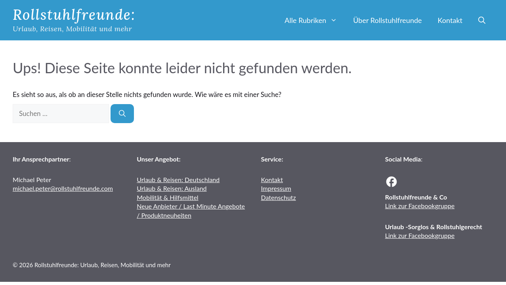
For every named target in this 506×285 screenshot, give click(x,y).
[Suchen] (122, 113)
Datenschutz (278, 197)
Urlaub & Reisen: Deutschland (178, 179)
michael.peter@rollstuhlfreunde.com (63, 188)
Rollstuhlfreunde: (74, 15)
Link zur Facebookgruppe (419, 205)
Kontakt (450, 20)
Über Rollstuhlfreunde (387, 20)
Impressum (276, 188)
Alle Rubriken (315, 20)
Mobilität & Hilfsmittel (167, 197)
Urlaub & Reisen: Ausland (171, 188)
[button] (481, 20)
